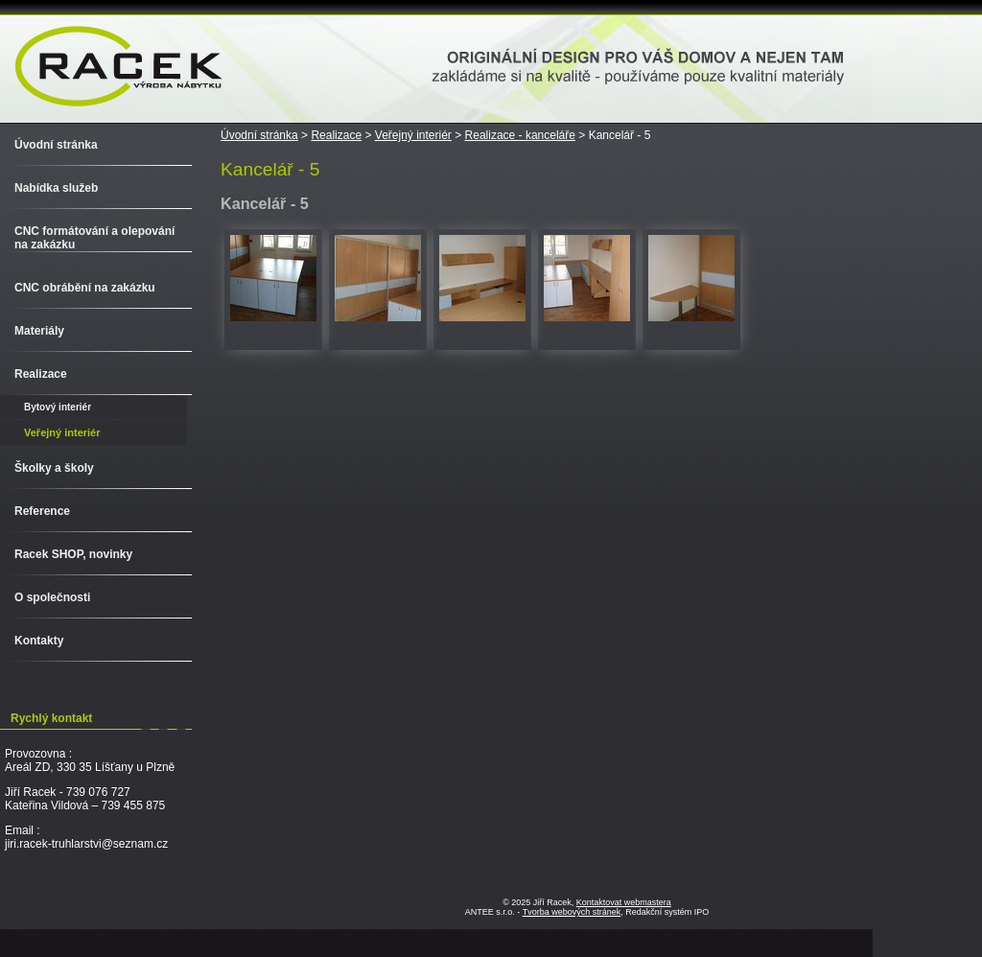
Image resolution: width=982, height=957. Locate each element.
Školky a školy (54, 468)
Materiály (39, 331)
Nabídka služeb (56, 188)
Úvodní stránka (259, 135)
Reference (42, 511)
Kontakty (38, 640)
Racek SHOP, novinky (73, 554)
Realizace (336, 135)
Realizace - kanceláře (520, 135)
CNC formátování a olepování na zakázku (94, 237)
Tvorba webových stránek (572, 912)
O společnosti (52, 597)
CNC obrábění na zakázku (84, 287)
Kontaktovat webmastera (623, 902)
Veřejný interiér (413, 135)
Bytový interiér (57, 407)
